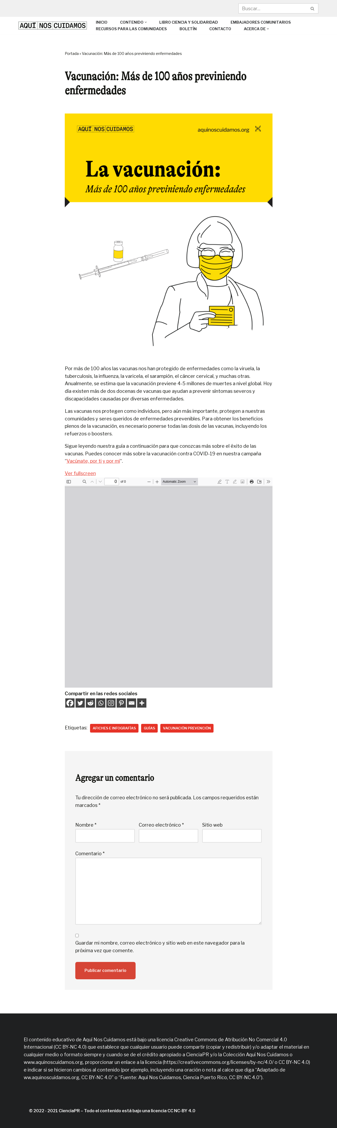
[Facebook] (70, 703)
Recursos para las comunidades (131, 29)
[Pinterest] (121, 703)
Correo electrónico (161, 825)
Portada (72, 53)
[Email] (131, 703)
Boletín (188, 29)
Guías (149, 728)
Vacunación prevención (187, 728)
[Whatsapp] (100, 703)
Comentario (90, 853)
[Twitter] (80, 703)
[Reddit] (90, 703)
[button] (146, 22)
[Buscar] (272, 8)
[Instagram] (111, 703)
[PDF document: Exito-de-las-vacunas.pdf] (168, 582)
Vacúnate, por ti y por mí (93, 461)
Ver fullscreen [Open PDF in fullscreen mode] (80, 473)
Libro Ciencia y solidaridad (188, 22)
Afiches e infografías (114, 728)
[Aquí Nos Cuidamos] (52, 25)
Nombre (85, 825)
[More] (141, 703)
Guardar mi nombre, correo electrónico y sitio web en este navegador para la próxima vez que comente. (160, 946)
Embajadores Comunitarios (261, 22)
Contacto (220, 29)
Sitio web (212, 825)
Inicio (101, 22)
